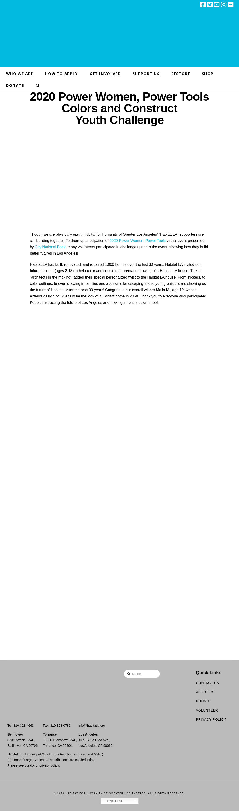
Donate (203, 701)
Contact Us (207, 683)
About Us (205, 692)
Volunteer (207, 710)
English (113, 801)
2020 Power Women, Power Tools (137, 241)
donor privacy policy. (45, 765)
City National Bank (50, 247)
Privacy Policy (211, 719)
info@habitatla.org (91, 725)
